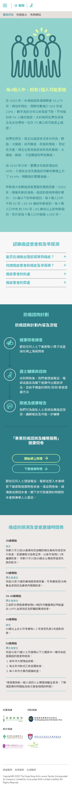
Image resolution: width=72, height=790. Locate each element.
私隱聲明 (31, 769)
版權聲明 (7, 769)
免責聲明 (19, 769)
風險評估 (8, 15)
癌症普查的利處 (18, 274)
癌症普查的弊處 (18, 282)
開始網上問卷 (33, 459)
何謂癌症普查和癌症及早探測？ (30, 265)
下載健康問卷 (33, 469)
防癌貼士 (22, 15)
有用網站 (35, 15)
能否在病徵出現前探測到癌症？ (30, 257)
